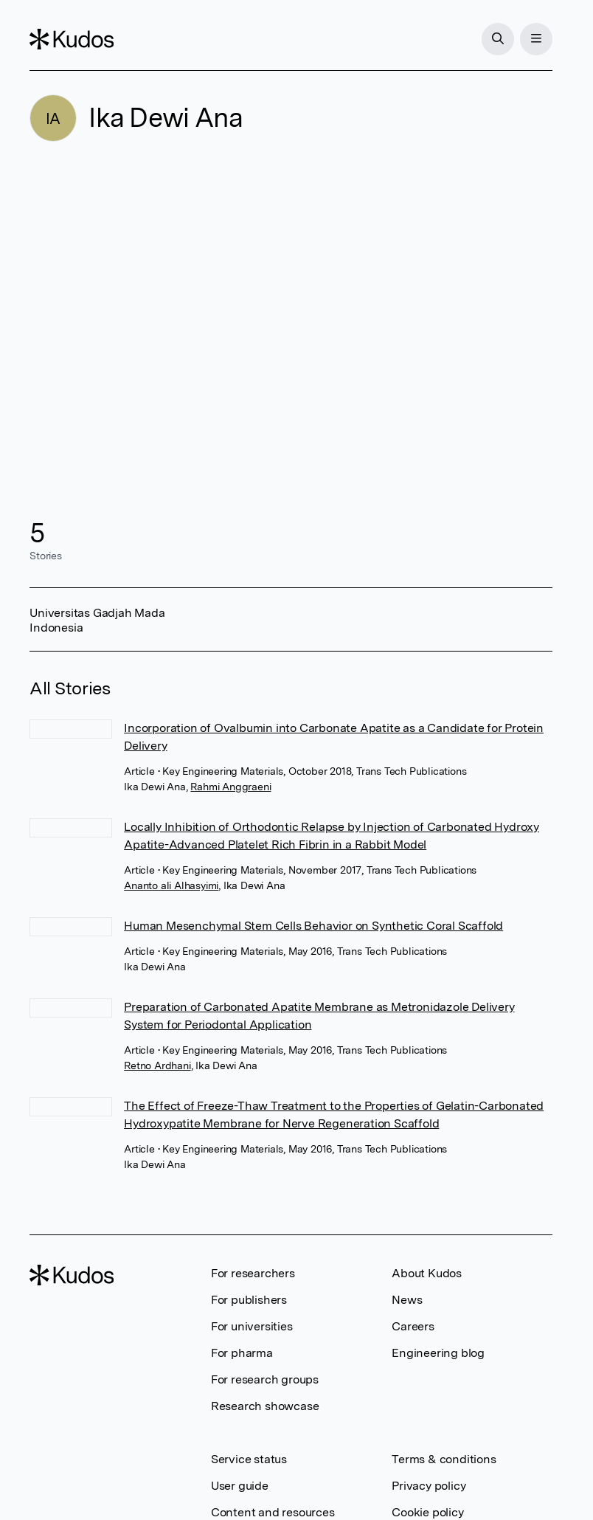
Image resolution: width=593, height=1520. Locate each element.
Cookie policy (427, 1512)
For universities (252, 1326)
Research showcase (265, 1406)
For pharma (242, 1353)
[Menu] (536, 39)
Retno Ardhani (157, 1065)
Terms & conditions (444, 1459)
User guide (239, 1486)
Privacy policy (428, 1486)
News (407, 1300)
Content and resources (273, 1512)
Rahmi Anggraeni (230, 786)
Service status (249, 1459)
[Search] (498, 39)
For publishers (249, 1300)
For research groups (265, 1379)
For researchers (253, 1273)
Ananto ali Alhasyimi (171, 885)
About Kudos (427, 1273)
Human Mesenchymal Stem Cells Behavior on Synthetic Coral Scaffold (313, 926)
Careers (413, 1326)
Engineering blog (438, 1353)
